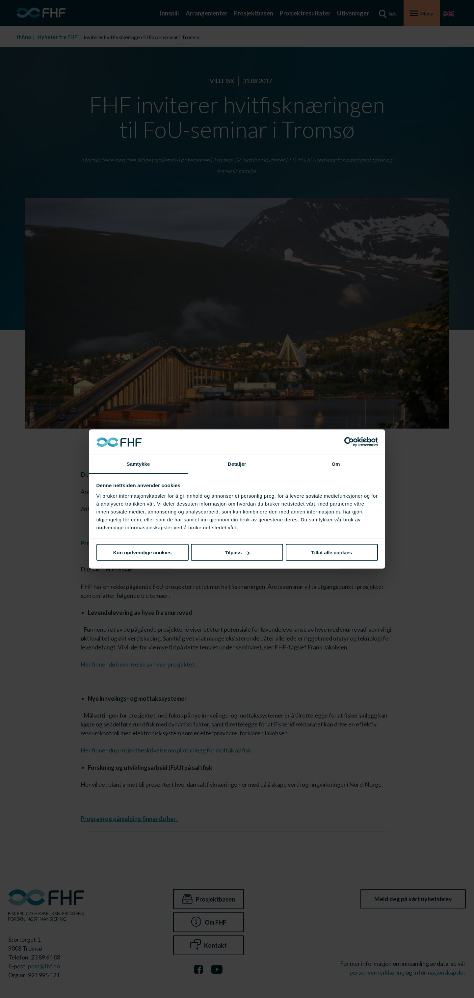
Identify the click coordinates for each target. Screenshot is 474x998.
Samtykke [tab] (138, 463)
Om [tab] (335, 463)
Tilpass (237, 552)
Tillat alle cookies (331, 552)
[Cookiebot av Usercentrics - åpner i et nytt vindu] (349, 442)
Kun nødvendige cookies (142, 552)
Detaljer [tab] (237, 463)
